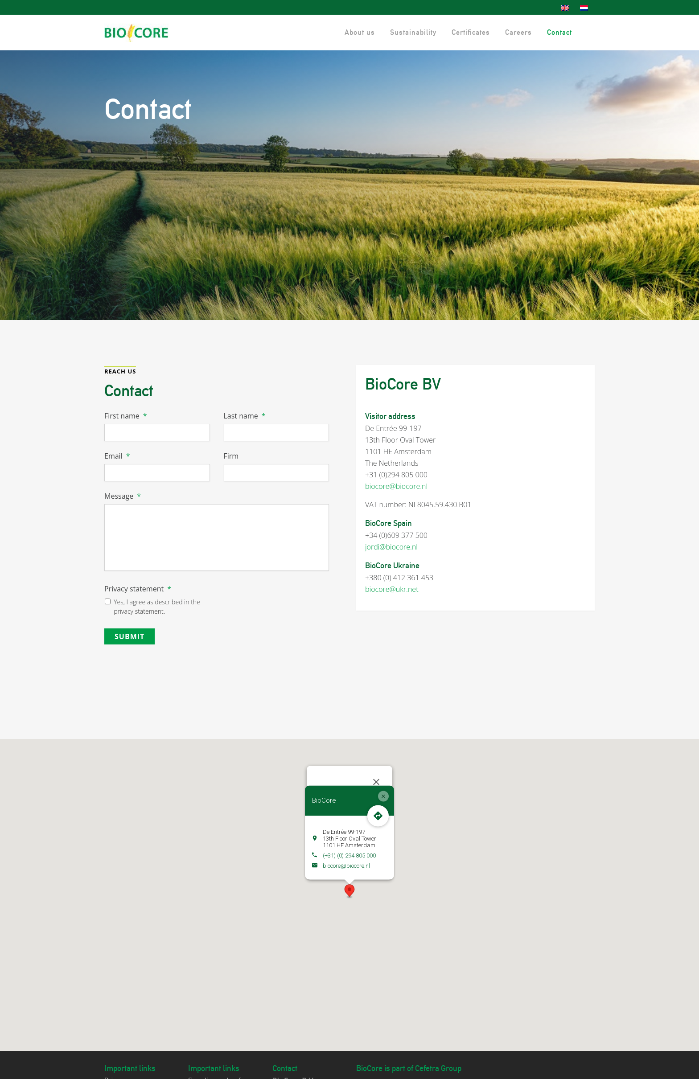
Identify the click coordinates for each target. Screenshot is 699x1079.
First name (125, 416)
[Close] (376, 775)
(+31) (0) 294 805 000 (349, 848)
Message (122, 496)
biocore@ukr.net (392, 589)
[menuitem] (566, 8)
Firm (231, 456)
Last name (245, 416)
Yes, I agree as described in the (157, 606)
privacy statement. (139, 611)
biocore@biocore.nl (396, 486)
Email (117, 456)
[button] (349, 885)
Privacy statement (137, 589)
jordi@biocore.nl (391, 547)
